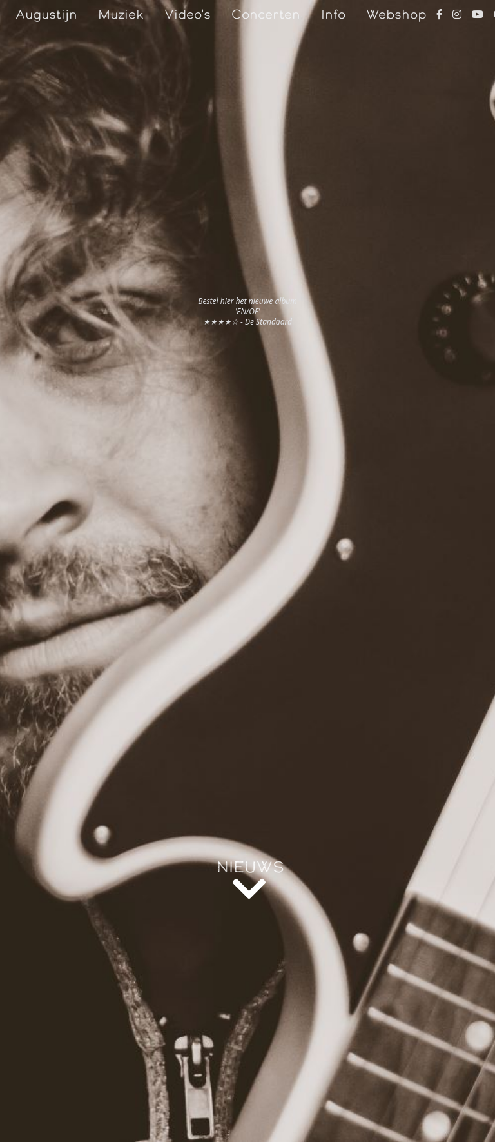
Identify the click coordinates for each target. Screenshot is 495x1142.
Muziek (121, 14)
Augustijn (46, 14)
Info (333, 14)
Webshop (396, 14)
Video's (187, 14)
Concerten (265, 14)
